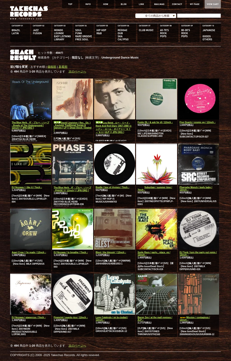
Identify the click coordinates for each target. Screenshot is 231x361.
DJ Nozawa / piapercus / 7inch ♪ (29, 317)
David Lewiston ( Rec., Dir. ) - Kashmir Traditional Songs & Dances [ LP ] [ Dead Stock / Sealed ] (72, 126)
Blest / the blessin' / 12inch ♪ (111, 252)
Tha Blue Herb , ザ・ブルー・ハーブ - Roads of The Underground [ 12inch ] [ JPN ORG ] (30, 125)
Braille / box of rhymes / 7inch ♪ (112, 187)
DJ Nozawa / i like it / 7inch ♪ (27, 187)
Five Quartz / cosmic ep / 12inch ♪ (198, 122)
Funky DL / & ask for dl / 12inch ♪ (155, 122)
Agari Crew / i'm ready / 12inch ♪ (29, 252)
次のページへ (77, 71)
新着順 (63, 66)
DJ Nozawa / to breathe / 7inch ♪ (71, 252)
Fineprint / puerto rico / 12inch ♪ (71, 317)
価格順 (51, 66)
